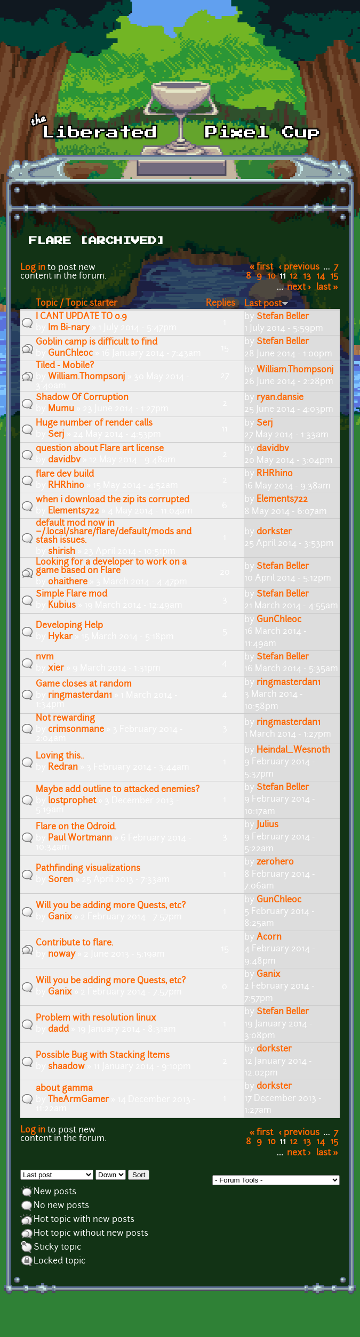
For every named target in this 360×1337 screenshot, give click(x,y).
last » (327, 287)
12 (294, 276)
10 (271, 276)
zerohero (275, 862)
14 (320, 276)
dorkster (274, 532)
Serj (56, 434)
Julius (267, 825)
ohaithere (67, 582)
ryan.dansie (280, 398)
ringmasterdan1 (80, 695)
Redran (63, 767)
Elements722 (73, 511)
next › (299, 287)
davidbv (64, 460)
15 (334, 276)
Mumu (61, 409)
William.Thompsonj (86, 377)
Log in (32, 268)
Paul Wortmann (80, 838)
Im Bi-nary (69, 328)
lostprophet (72, 801)
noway (61, 954)
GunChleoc (70, 353)
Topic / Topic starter (76, 303)
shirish (61, 552)
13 (307, 276)
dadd (58, 1029)
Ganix (60, 917)
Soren (60, 880)
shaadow (66, 1067)
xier (56, 668)
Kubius (62, 605)
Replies (220, 303)
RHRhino (66, 486)
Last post (266, 304)
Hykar (60, 637)
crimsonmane (76, 729)
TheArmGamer (78, 1100)
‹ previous (299, 267)
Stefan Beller (283, 317)
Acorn (269, 937)
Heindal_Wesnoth (293, 750)
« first (262, 267)
